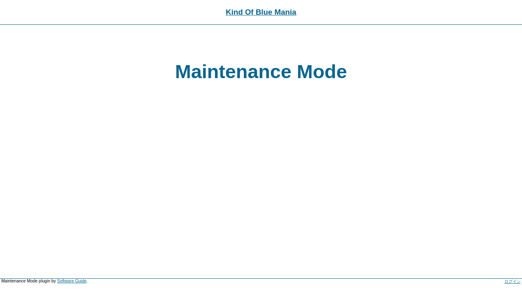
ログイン (512, 281)
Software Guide (71, 281)
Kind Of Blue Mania (261, 12)
